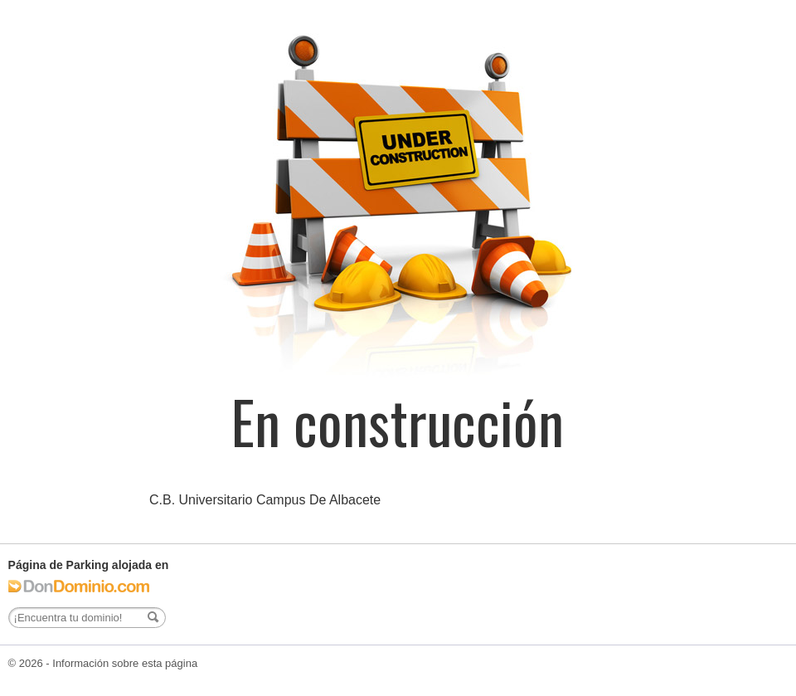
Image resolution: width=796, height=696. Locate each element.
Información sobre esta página (124, 663)
